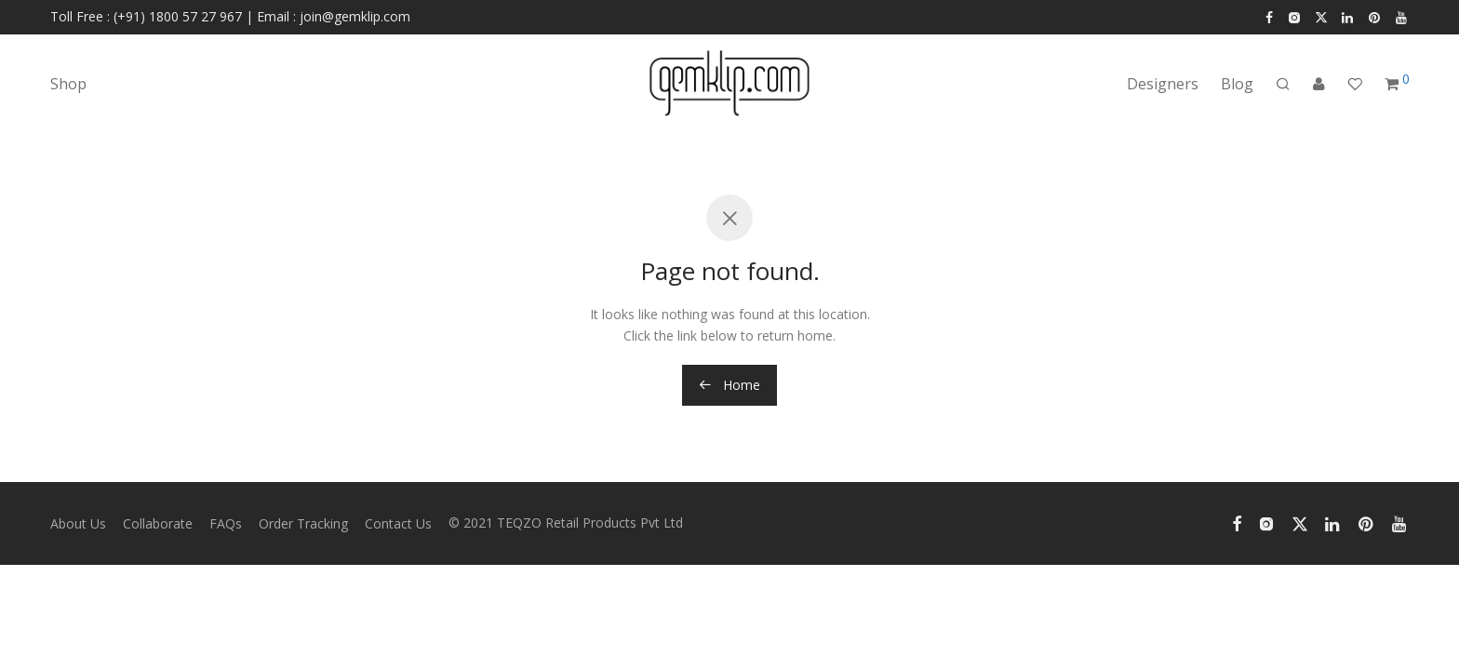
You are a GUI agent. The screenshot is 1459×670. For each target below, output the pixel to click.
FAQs (225, 523)
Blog (1237, 84)
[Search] (1283, 84)
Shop (68, 84)
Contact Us (398, 523)
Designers (1162, 84)
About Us (78, 523)
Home (729, 385)
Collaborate (158, 523)
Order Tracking (303, 523)
